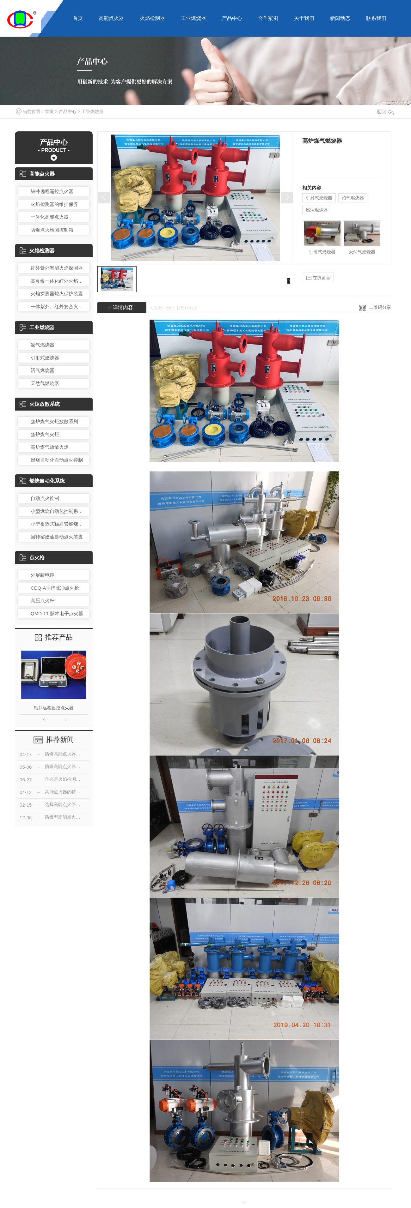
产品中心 (232, 18)
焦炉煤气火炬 (45, 434)
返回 (385, 111)
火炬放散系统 (40, 404)
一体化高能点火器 (50, 216)
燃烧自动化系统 (42, 481)
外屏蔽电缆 (42, 575)
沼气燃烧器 (42, 370)
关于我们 (304, 18)
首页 (78, 18)
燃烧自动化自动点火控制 (57, 460)
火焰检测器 (152, 18)
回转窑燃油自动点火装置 (57, 536)
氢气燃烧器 (42, 344)
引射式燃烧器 (45, 357)
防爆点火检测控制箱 (52, 229)
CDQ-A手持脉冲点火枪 (55, 588)
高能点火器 (111, 18)
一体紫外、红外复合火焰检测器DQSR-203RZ (58, 306)
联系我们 (376, 18)
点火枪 (32, 557)
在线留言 (318, 277)
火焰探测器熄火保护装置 (57, 293)
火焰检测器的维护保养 (54, 204)
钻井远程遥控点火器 (52, 191)
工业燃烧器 (193, 18)
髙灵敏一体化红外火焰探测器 (58, 281)
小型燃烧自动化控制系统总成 (58, 511)
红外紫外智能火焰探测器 (57, 268)
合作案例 (268, 18)
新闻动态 (340, 18)
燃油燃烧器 (317, 210)
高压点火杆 (42, 600)
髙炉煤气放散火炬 (50, 447)
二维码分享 (380, 307)
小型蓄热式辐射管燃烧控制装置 (58, 523)
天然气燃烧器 (45, 383)
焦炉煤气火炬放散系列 (54, 421)
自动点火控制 (45, 498)
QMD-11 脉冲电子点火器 (57, 613)
